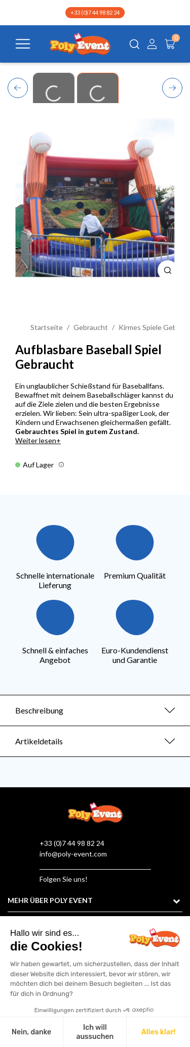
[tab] (95, 710)
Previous (18, 86)
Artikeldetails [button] (39, 741)
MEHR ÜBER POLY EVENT (50, 900)
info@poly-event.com (73, 853)
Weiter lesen (35, 440)
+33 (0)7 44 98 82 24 (95, 12)
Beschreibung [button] (39, 710)
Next (172, 87)
